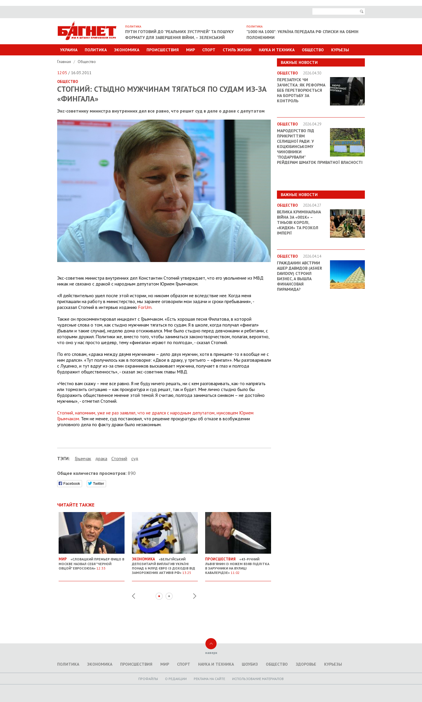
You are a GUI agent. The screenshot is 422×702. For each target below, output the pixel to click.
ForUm (145, 307)
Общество (313, 49)
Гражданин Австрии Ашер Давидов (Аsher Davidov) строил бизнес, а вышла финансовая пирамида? (299, 276)
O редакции (176, 678)
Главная (64, 61)
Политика (96, 49)
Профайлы (148, 678)
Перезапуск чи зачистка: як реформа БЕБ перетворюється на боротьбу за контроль (301, 90)
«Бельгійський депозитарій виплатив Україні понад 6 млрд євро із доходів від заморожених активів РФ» (165, 563)
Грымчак (83, 458)
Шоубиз (250, 664)
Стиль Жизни (237, 49)
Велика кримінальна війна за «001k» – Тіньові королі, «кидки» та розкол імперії (299, 222)
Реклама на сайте (209, 678)
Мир (190, 49)
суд (134, 458)
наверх (211, 652)
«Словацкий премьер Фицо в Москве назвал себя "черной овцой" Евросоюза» (92, 561)
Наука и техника (277, 49)
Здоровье (306, 664)
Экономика (126, 49)
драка (101, 458)
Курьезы (340, 49)
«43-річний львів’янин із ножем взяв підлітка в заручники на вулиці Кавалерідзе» (238, 563)
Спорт (208, 49)
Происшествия (163, 49)
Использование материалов (258, 678)
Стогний (119, 458)
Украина (68, 49)
